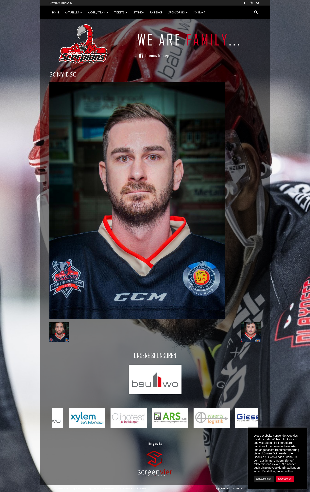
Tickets (121, 12)
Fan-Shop (156, 12)
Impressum (221, 488)
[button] (256, 12)
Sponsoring (178, 12)
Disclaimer (237, 488)
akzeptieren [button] (284, 478)
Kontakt (199, 12)
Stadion (139, 12)
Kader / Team (98, 12)
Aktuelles (73, 12)
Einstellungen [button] (263, 478)
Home (56, 12)
